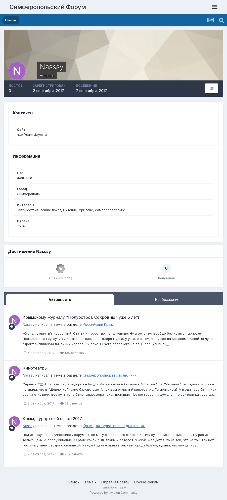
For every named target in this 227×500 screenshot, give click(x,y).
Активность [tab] (60, 299)
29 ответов (71, 403)
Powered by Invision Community (114, 492)
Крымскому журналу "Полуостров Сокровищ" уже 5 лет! (81, 317)
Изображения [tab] (167, 299)
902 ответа (71, 454)
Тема (90, 482)
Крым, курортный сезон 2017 (52, 418)
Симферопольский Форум (48, 7)
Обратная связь (115, 482)
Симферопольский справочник (109, 375)
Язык (74, 482)
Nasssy (28, 324)
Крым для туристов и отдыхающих (114, 426)
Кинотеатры (35, 368)
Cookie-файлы (146, 482)
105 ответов (72, 353)
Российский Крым (98, 324)
